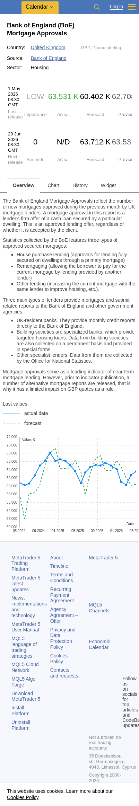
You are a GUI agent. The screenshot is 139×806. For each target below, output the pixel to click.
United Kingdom (48, 47)
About (56, 557)
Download (26, 696)
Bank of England (49, 58)
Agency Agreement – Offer (64, 615)
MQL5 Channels (99, 607)
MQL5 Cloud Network (25, 667)
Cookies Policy (59, 658)
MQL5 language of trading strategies (24, 647)
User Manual (26, 627)
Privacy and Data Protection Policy (63, 638)
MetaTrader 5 (103, 557)
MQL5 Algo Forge (23, 682)
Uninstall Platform (20, 725)
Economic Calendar (99, 644)
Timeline (59, 566)
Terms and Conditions (61, 577)
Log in (116, 6)
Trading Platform (26, 563)
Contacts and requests (64, 673)
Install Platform (20, 710)
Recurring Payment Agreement (62, 595)
